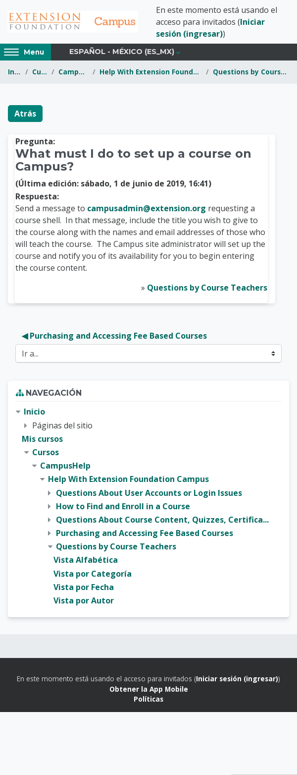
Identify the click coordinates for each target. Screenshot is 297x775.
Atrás (25, 113)
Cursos (40, 71)
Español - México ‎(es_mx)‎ (121, 51)
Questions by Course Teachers (251, 71)
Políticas (148, 699)
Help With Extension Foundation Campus (150, 71)
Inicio (14, 71)
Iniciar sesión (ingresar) (237, 678)
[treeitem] (148, 506)
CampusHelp (73, 71)
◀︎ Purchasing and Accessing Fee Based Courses (114, 335)
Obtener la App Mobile (148, 689)
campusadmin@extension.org (146, 208)
